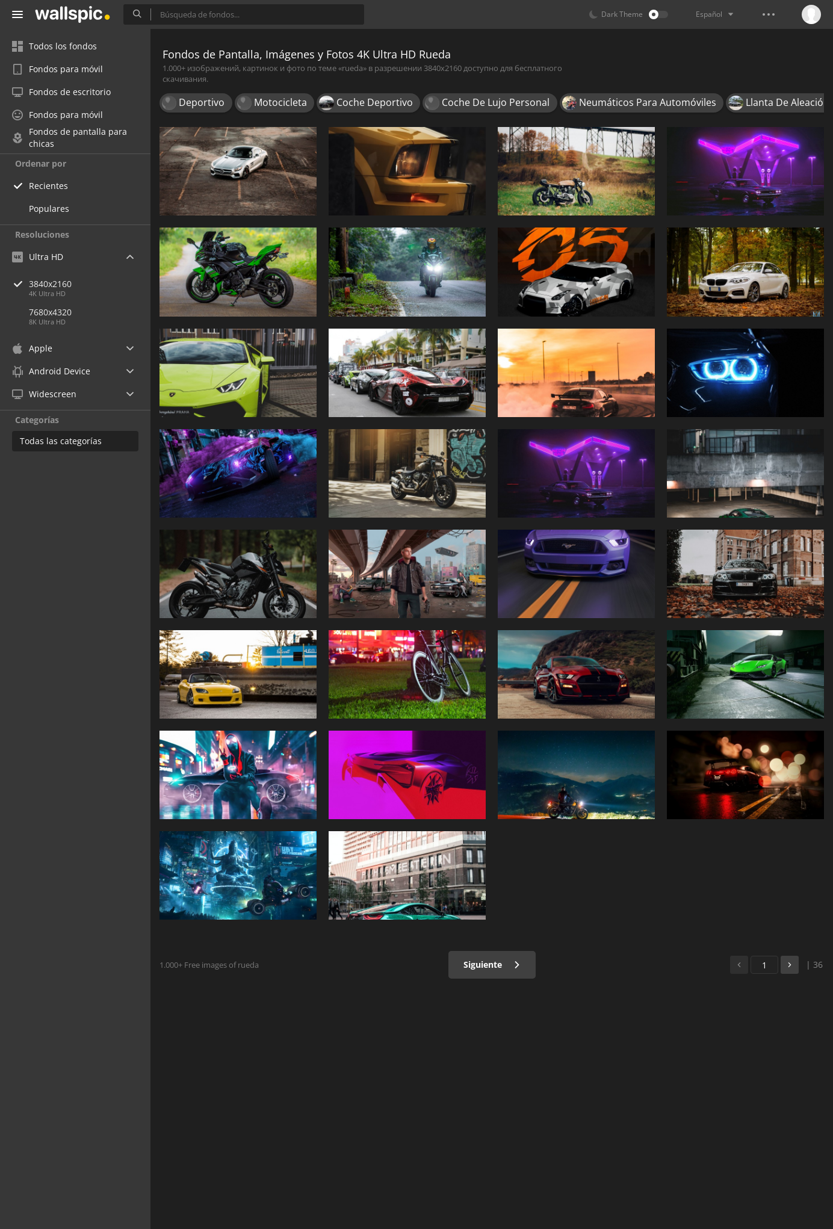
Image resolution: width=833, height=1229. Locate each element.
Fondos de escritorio (61, 92)
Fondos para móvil (57, 69)
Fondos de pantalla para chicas (69, 137)
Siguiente (492, 964)
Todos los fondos (54, 46)
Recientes (48, 185)
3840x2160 (89, 283)
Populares (49, 208)
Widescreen (44, 394)
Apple (32, 348)
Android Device (51, 371)
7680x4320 (50, 312)
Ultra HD (37, 256)
